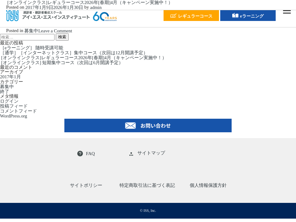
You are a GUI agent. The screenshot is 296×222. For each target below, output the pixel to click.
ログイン (9, 101)
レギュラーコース (191, 15)
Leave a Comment (55, 30)
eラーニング (247, 15)
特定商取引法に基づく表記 (147, 185)
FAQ (86, 153)
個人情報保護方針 (208, 185)
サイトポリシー (86, 185)
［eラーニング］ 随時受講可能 (31, 47)
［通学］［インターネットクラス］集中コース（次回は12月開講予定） (74, 52)
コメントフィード (18, 111)
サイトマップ (147, 152)
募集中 (31, 30)
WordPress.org (13, 115)
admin (96, 7)
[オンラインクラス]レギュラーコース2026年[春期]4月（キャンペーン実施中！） (89, 2)
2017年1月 (10, 77)
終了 (4, 91)
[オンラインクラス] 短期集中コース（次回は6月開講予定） (61, 62)
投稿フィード (14, 106)
